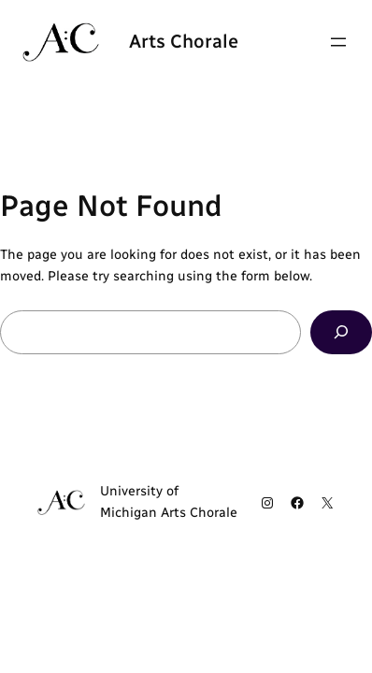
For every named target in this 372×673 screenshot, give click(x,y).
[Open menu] (338, 42)
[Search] (341, 332)
